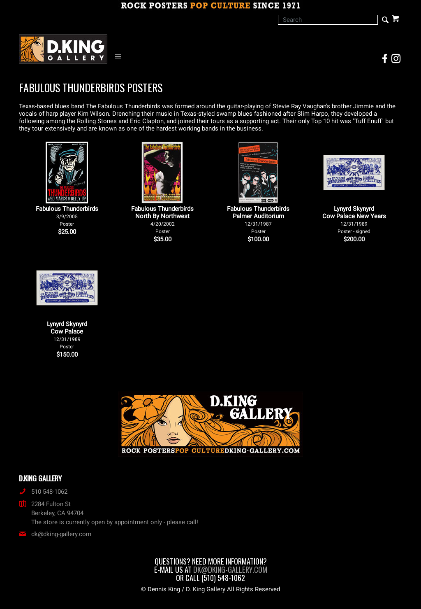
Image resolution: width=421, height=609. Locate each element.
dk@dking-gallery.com (55, 534)
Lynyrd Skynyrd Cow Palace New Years (354, 219)
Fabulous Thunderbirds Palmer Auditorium (258, 219)
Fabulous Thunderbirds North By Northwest (162, 219)
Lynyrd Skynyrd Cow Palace (67, 335)
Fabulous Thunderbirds (67, 216)
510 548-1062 (43, 491)
